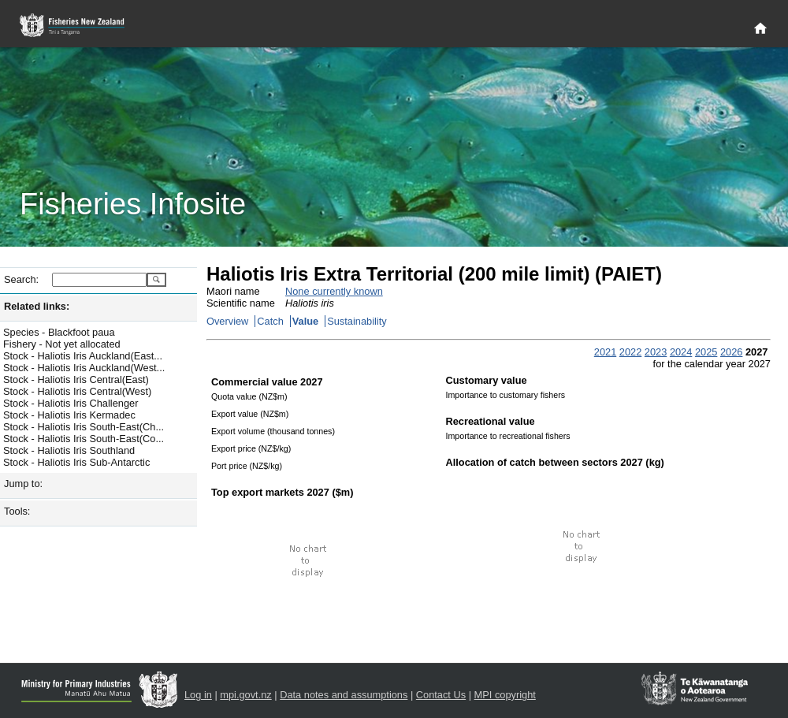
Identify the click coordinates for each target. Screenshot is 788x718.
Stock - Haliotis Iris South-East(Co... (83, 439)
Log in (198, 695)
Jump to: (23, 483)
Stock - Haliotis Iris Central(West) (77, 391)
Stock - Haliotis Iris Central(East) (76, 379)
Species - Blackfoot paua (59, 332)
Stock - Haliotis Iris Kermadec (69, 415)
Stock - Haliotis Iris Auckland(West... (84, 368)
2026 (731, 352)
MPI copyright (505, 695)
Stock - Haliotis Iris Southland (69, 450)
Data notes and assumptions (343, 695)
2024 (681, 352)
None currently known (334, 291)
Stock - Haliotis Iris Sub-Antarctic (76, 462)
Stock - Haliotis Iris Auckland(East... (82, 356)
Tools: (17, 511)
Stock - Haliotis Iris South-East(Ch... (83, 427)
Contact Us (441, 695)
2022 (630, 352)
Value (305, 321)
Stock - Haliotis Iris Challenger (70, 403)
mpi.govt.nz (245, 695)
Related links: (36, 306)
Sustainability (356, 321)
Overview (227, 321)
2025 (706, 352)
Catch (270, 321)
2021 (605, 352)
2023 (656, 352)
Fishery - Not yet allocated (62, 344)
